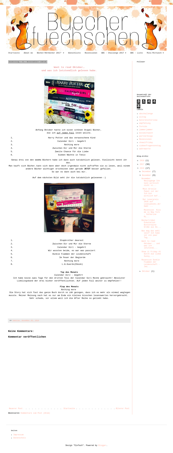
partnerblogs (146, 136)
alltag (142, 117)
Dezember (147, 172)
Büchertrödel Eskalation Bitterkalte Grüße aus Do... (151, 223)
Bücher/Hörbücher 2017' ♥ (50, 53)
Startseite (14, 53)
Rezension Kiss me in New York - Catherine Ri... (151, 213)
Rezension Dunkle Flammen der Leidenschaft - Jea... (151, 263)
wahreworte (145, 149)
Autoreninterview (148, 120)
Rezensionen (91, 53)
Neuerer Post (15, 409)
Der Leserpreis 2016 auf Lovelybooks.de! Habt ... (151, 202)
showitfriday (146, 142)
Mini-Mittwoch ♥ (155, 53)
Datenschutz (19, 438)
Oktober (146, 271)
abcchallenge (146, 114)
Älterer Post (122, 409)
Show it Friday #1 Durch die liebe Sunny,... (151, 254)
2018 (142, 161)
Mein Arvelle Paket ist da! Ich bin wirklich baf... (151, 192)
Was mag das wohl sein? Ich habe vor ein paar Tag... (151, 234)
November (147, 175)
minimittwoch (146, 133)
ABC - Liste (136, 53)
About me (28, 53)
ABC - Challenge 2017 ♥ (113, 53)
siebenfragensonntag (150, 146)
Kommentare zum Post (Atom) (35, 413)
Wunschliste (74, 53)
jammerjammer (146, 130)
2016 (142, 168)
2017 (142, 164)
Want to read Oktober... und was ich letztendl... (151, 244)
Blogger (102, 445)
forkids (143, 126)
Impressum (18, 435)
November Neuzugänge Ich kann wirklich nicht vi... (151, 182)
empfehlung (145, 123)
